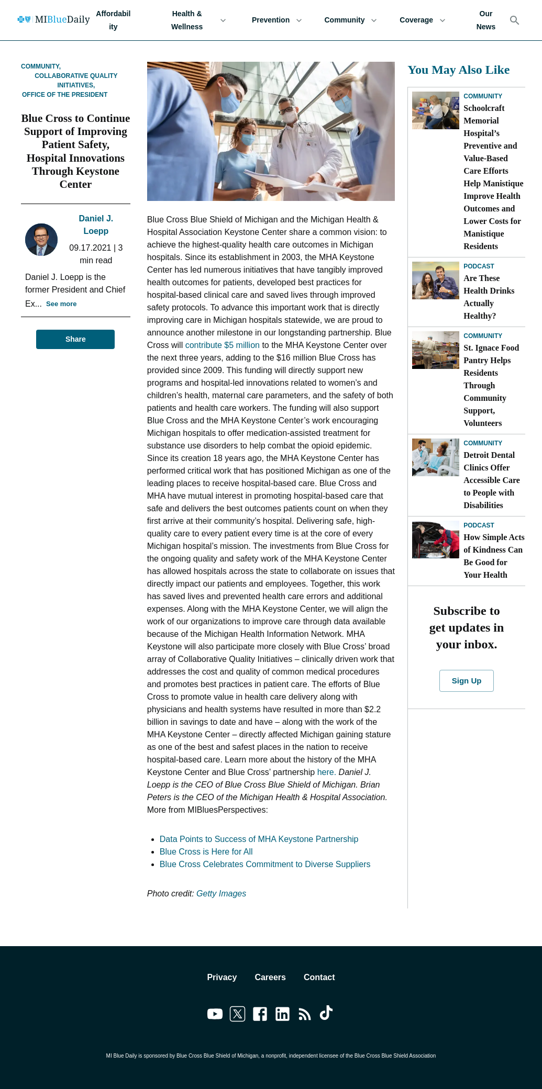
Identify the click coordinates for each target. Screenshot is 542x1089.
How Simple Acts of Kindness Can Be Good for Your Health (493, 556)
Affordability (113, 20)
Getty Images (221, 893)
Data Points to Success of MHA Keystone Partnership (259, 839)
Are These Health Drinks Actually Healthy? (488, 297)
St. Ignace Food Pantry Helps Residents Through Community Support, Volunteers (491, 385)
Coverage (423, 20)
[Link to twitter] (237, 1016)
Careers (270, 977)
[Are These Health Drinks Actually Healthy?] (435, 280)
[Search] (514, 20)
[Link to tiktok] (327, 1016)
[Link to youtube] (215, 1016)
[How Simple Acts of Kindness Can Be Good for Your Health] (435, 539)
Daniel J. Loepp (96, 224)
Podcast (478, 266)
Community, (41, 66)
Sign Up (466, 680)
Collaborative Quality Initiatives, (76, 80)
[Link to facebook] (260, 1016)
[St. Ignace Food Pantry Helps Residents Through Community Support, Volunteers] (435, 350)
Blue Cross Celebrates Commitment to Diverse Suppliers (265, 864)
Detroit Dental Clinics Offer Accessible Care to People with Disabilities (491, 480)
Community (351, 20)
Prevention (277, 20)
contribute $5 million (222, 345)
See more (61, 304)
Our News (486, 20)
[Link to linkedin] (282, 1016)
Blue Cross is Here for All (206, 851)
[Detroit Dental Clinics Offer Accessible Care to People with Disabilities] (435, 457)
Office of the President (64, 94)
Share (75, 339)
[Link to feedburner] (305, 1016)
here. (326, 772)
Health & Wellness (193, 20)
